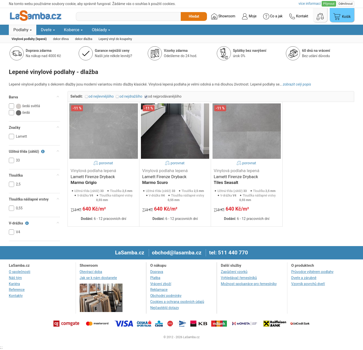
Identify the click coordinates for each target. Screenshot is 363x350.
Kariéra (14, 284)
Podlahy (22, 29)
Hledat (194, 16)
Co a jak (273, 16)
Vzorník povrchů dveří (308, 284)
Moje (249, 16)
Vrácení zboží (160, 284)
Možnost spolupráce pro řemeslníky (249, 284)
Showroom (223, 16)
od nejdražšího (130, 96)
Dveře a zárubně (303, 278)
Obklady (101, 29)
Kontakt (298, 16)
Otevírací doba (91, 272)
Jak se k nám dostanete (98, 278)
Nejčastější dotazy (164, 308)
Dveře (48, 29)
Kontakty (16, 296)
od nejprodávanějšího (165, 96)
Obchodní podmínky (166, 296)
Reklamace (159, 290)
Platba (155, 278)
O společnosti (19, 272)
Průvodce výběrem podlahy (312, 272)
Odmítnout (346, 4)
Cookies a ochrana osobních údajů (177, 302)
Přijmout (329, 4)
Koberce (73, 29)
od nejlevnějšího (101, 96)
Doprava (156, 272)
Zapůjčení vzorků (234, 272)
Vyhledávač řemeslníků (239, 278)
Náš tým (15, 278)
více (309, 4)
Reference (17, 290)
